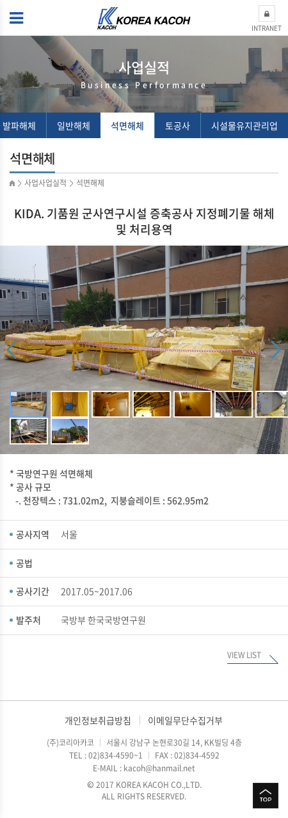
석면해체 (127, 125)
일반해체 (73, 125)
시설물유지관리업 (244, 125)
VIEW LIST (244, 656)
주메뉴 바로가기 (0, 0)
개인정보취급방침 (98, 720)
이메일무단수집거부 (185, 720)
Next (276, 349)
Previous (11, 349)
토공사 (177, 125)
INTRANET (267, 19)
